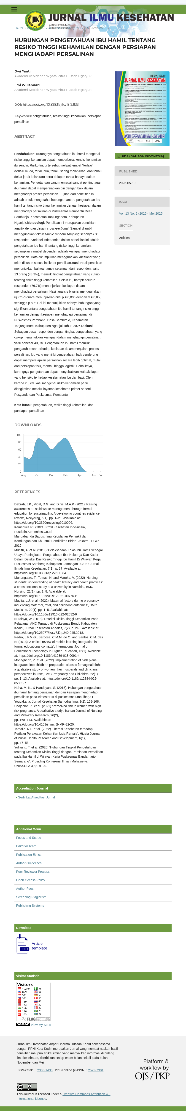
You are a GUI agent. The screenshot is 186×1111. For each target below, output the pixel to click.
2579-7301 (95, 1070)
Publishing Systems (30, 905)
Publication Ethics (29, 854)
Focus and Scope (28, 837)
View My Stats (41, 1025)
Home (19, 28)
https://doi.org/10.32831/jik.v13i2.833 (51, 105)
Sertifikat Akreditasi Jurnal (36, 797)
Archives (35, 28)
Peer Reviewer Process (33, 871)
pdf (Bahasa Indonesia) (142, 156)
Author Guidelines (29, 863)
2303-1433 (45, 1070)
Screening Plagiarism (31, 897)
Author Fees (25, 888)
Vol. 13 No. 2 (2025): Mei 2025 (67, 28)
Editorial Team (26, 846)
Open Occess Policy (30, 880)
